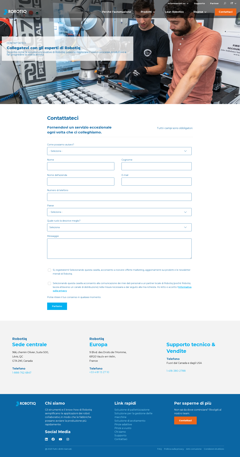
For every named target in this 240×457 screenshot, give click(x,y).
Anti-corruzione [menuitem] (194, 449)
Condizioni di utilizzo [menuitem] (214, 449)
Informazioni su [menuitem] (176, 3)
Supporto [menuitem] (199, 3)
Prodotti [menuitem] (146, 11)
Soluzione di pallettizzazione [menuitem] (132, 409)
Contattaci (185, 420)
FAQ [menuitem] (159, 449)
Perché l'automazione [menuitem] (116, 11)
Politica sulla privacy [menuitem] (174, 449)
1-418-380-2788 (176, 370)
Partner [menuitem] (214, 3)
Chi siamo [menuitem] (120, 431)
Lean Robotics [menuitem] (174, 11)
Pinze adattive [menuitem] (123, 424)
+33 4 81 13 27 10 (99, 372)
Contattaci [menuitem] (120, 439)
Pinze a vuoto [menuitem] (122, 428)
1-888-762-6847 (21, 372)
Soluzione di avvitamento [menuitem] (129, 420)
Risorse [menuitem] (198, 11)
